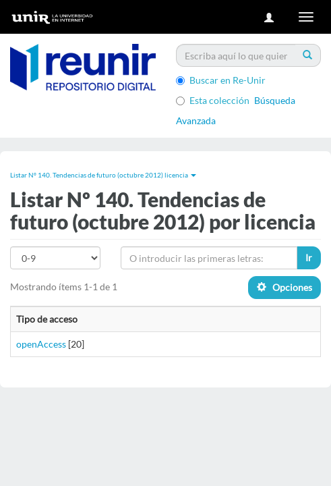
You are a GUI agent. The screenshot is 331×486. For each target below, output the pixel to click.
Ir (308, 257)
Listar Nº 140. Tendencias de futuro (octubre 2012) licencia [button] (103, 175)
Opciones (284, 287)
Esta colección (212, 100)
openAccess (41, 344)
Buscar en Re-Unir (221, 80)
